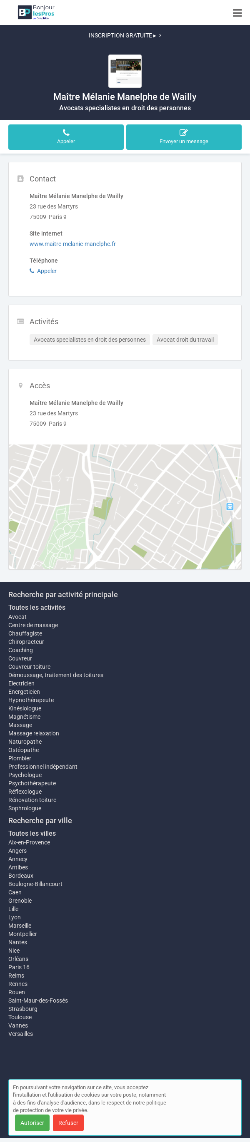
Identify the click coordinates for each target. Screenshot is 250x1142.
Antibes (18, 867)
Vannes (18, 1025)
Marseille (19, 925)
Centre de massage (33, 625)
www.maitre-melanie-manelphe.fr (73, 244)
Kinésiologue (24, 708)
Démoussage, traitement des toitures (55, 675)
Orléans (18, 959)
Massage (20, 725)
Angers (17, 850)
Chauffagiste (25, 633)
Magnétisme (24, 716)
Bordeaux (20, 875)
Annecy (18, 859)
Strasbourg (23, 1008)
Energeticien (24, 691)
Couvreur (20, 658)
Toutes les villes (32, 833)
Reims (16, 975)
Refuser (68, 1123)
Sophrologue (24, 808)
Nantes (17, 942)
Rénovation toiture (32, 800)
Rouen (16, 992)
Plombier (19, 758)
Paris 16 (19, 967)
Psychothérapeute (32, 783)
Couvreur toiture (29, 666)
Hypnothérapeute (31, 700)
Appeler (43, 271)
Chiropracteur (26, 641)
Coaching (20, 650)
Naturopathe (25, 741)
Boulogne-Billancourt (35, 884)
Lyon (14, 917)
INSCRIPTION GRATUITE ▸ (125, 35)
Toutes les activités (36, 607)
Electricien (21, 683)
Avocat (17, 616)
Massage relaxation (33, 733)
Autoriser (32, 1123)
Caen (15, 892)
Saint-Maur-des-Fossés (38, 1000)
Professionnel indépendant (43, 766)
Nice (14, 950)
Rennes (18, 984)
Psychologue (25, 775)
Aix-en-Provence (29, 842)
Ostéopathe (23, 750)
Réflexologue (25, 791)
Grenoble (20, 900)
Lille (13, 909)
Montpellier (22, 934)
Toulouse (20, 1017)
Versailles (20, 1033)
